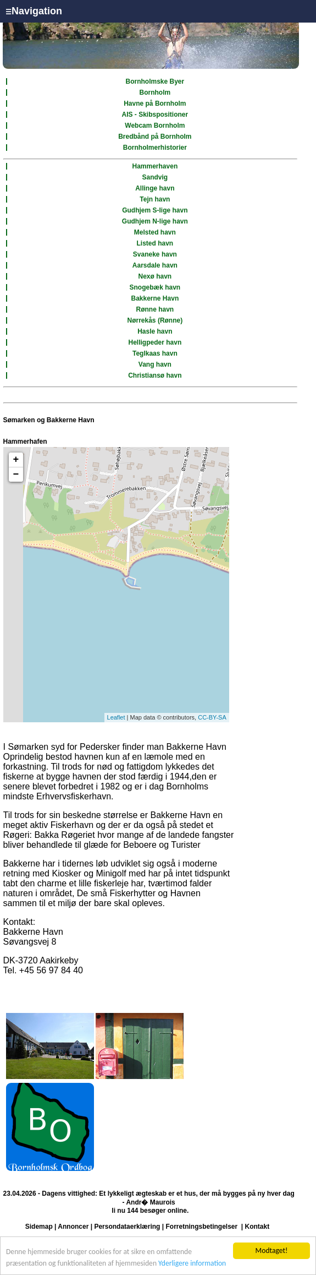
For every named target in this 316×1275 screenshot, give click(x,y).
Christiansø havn (154, 375)
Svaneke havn (155, 254)
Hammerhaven (155, 166)
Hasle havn (154, 331)
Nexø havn (155, 276)
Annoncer (73, 1226)
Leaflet (116, 717)
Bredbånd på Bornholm (154, 136)
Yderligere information (192, 1263)
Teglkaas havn (155, 353)
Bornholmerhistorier (155, 147)
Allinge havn (154, 188)
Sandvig (155, 177)
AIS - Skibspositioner (155, 114)
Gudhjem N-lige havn (155, 221)
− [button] (16, 474)
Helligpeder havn (155, 342)
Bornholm (155, 92)
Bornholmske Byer (155, 81)
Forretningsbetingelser (201, 1226)
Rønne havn (155, 309)
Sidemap (39, 1226)
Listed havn (155, 243)
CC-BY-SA (212, 717)
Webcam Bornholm (155, 125)
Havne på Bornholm (155, 103)
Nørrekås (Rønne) (155, 320)
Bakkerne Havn (155, 298)
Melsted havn (155, 232)
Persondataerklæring (127, 1226)
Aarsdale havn (155, 265)
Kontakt (257, 1226)
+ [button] (16, 459)
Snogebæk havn (155, 287)
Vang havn (154, 364)
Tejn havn (155, 199)
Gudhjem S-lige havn (154, 210)
